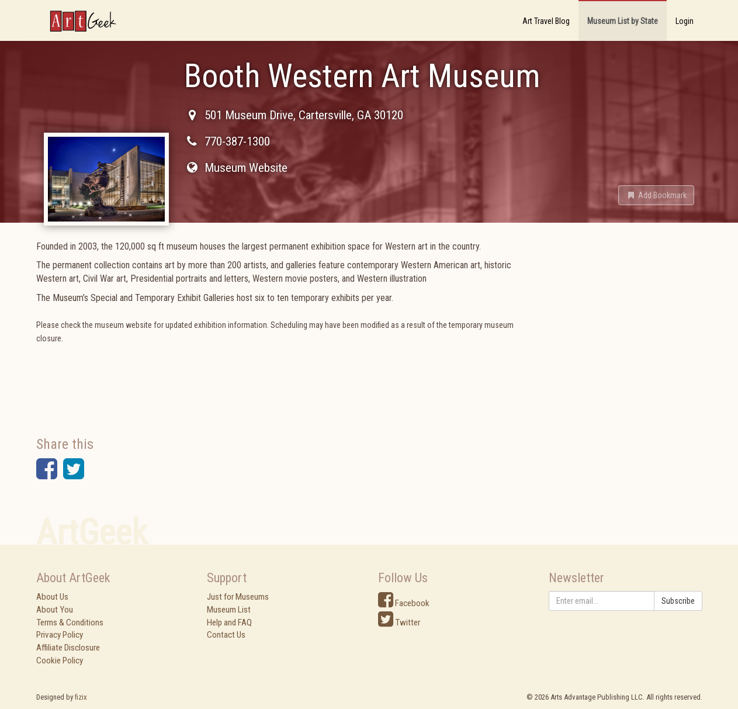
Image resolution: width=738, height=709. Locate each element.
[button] (656, 195)
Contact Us (226, 635)
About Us (52, 597)
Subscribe (678, 601)
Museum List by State (622, 21)
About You (54, 609)
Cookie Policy (59, 660)
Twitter (399, 622)
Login (684, 21)
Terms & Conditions (69, 622)
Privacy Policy (59, 635)
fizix (81, 697)
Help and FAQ (229, 622)
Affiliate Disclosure (68, 647)
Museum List (229, 609)
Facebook (403, 603)
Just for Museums (238, 597)
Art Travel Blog (546, 21)
